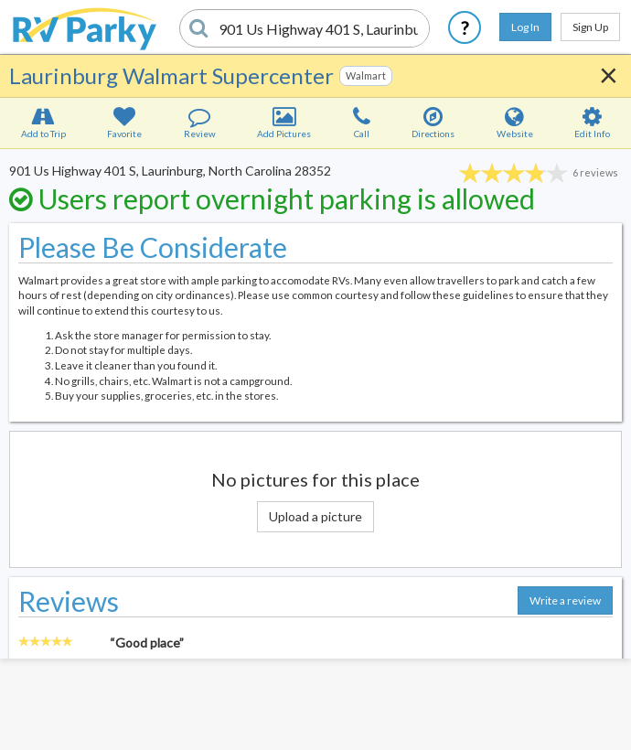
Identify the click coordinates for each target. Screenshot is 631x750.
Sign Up (590, 27)
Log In (525, 27)
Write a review (565, 600)
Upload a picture (315, 516)
